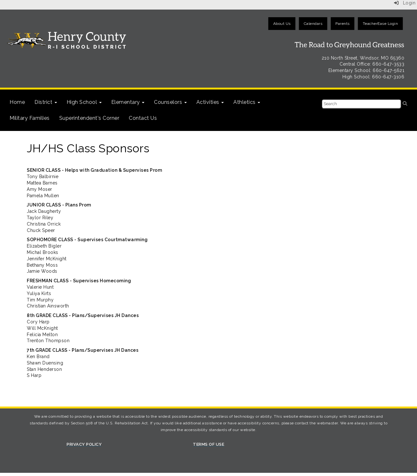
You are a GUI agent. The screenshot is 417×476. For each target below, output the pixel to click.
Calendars (313, 23)
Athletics (246, 102)
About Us (282, 23)
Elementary (128, 102)
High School (84, 102)
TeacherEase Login (380, 23)
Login (405, 2)
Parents (342, 23)
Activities (210, 102)
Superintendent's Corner (89, 118)
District (45, 102)
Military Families (30, 118)
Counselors (170, 102)
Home (17, 102)
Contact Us (143, 118)
